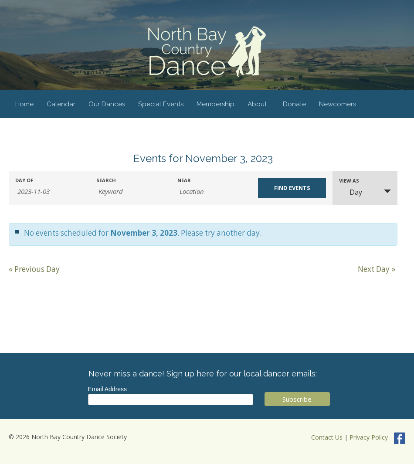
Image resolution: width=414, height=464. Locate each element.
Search (106, 180)
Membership (215, 104)
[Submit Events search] (292, 188)
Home (24, 104)
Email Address (107, 389)
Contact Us (327, 437)
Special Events (160, 104)
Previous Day (34, 269)
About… (259, 104)
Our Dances (106, 104)
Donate (294, 104)
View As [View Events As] (349, 180)
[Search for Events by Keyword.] (130, 191)
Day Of (24, 180)
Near (184, 180)
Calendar (61, 104)
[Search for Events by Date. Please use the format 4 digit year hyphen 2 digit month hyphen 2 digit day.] (49, 191)
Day (350, 192)
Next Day (376, 269)
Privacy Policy (369, 437)
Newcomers (337, 104)
